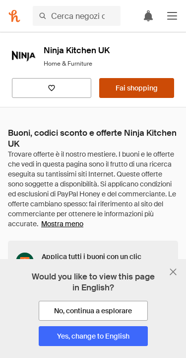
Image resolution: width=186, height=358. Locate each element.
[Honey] (14, 15)
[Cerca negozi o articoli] (77, 16)
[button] (172, 16)
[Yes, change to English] (93, 336)
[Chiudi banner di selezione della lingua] (173, 272)
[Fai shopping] (136, 88)
